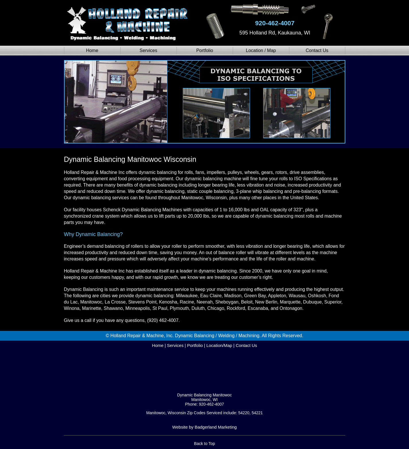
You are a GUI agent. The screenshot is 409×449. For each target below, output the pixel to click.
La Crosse (115, 302)
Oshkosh (317, 295)
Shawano (113, 308)
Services (148, 50)
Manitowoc (91, 302)
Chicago (215, 308)
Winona (72, 308)
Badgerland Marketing (216, 427)
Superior (333, 302)
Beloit (247, 302)
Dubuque (312, 302)
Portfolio (204, 50)
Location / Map (261, 50)
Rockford (236, 308)
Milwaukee (187, 295)
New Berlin (266, 302)
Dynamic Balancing (83, 289)
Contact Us (317, 50)
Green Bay (254, 295)
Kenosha (168, 302)
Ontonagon (291, 308)
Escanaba (258, 308)
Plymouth (179, 308)
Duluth (198, 308)
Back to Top (204, 443)
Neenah (205, 302)
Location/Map (219, 345)
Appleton (277, 295)
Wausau (297, 295)
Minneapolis (137, 308)
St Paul (159, 308)
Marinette (91, 308)
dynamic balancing (158, 172)
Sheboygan (227, 302)
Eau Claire (211, 295)
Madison (232, 295)
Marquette (290, 302)
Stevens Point (142, 302)
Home (92, 50)
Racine (187, 302)
